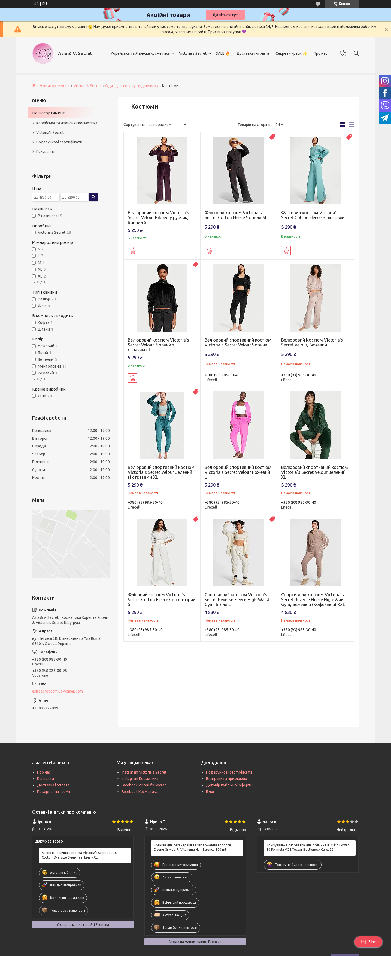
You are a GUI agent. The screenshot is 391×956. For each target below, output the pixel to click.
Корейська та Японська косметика (66, 123)
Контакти (45, 778)
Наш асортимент (55, 86)
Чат (368, 941)
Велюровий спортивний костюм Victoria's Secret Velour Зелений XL (314, 472)
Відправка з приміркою (226, 778)
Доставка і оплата (253, 53)
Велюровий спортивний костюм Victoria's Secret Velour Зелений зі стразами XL (161, 472)
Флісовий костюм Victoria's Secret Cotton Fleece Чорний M (235, 215)
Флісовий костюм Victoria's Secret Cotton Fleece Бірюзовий (313, 215)
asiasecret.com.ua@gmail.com (57, 691)
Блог (210, 791)
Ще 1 (41, 282)
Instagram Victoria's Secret (144, 772)
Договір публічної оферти (229, 785)
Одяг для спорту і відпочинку (131, 86)
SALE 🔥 (223, 53)
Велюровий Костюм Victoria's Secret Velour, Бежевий (312, 342)
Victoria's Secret (193, 53)
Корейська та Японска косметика (140, 53)
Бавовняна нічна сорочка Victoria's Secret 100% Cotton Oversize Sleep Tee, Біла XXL (79, 855)
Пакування (45, 151)
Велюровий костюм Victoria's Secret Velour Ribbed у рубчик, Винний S (158, 217)
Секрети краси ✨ (291, 53)
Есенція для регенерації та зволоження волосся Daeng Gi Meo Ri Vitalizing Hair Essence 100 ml (192, 847)
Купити (132, 250)
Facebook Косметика (140, 791)
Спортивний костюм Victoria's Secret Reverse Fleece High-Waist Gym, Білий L (237, 599)
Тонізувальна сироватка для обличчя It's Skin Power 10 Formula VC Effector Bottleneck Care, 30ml (307, 847)
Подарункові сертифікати (59, 142)
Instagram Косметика (140, 778)
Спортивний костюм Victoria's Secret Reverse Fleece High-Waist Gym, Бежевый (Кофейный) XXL (313, 599)
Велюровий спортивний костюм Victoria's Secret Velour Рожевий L (238, 472)
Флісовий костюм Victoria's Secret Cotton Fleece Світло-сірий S (161, 599)
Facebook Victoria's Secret (144, 785)
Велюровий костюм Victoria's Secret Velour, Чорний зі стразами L (158, 344)
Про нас (320, 53)
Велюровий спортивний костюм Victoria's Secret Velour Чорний (238, 342)
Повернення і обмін (54, 791)
